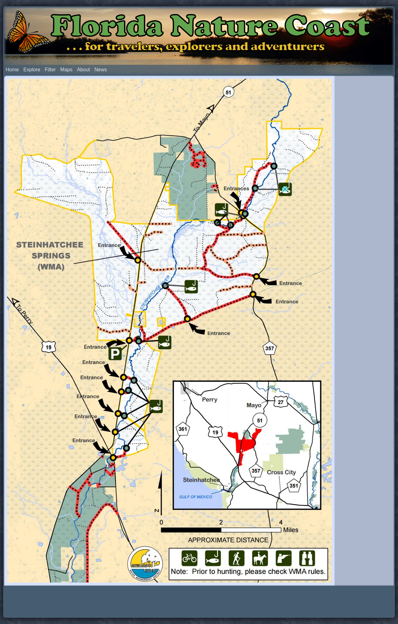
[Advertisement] (364, 173)
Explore (31, 69)
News (101, 69)
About (83, 69)
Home (12, 69)
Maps (66, 69)
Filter (50, 69)
